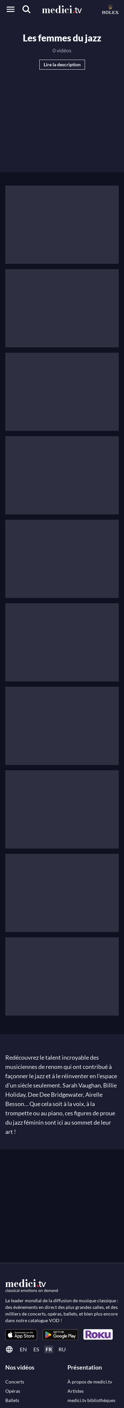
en (23, 1349)
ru (62, 1349)
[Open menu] (10, 9)
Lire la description (62, 64)
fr (49, 1349)
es (36, 1349)
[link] (21, 1334)
